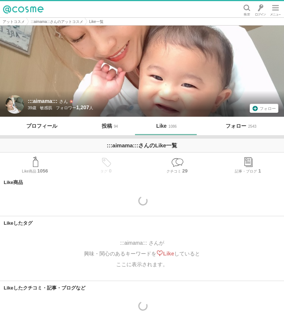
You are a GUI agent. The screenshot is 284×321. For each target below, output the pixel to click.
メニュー (275, 9)
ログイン (260, 9)
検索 (247, 9)
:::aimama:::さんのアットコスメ (57, 22)
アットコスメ (14, 22)
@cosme (23, 9)
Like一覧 (96, 22)
